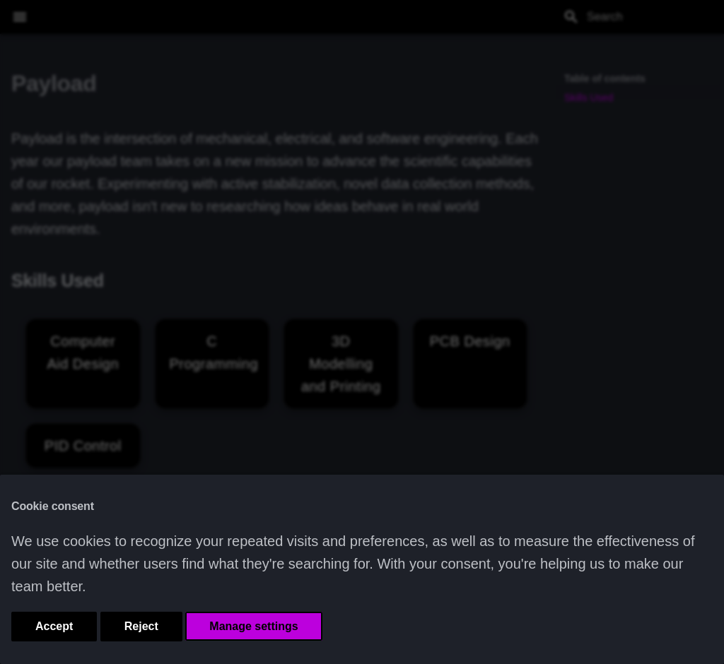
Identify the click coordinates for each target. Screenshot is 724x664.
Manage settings (253, 626)
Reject (141, 626)
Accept (54, 626)
